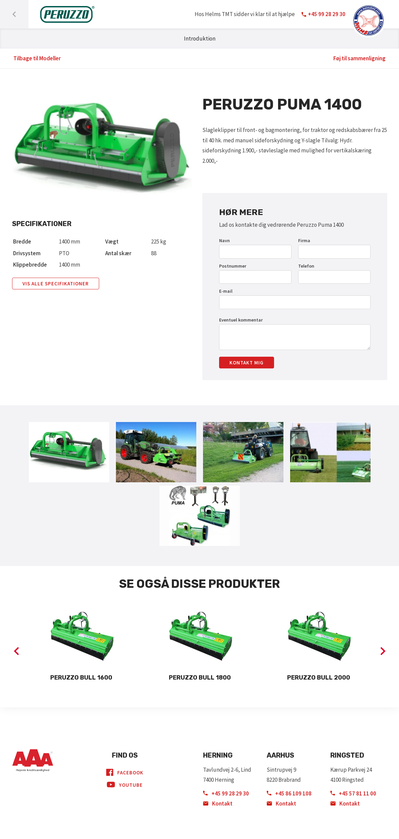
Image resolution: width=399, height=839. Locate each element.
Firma (304, 240)
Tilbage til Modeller (37, 58)
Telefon (306, 266)
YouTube (125, 785)
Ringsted (347, 755)
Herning (217, 755)
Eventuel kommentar (241, 320)
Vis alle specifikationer (55, 283)
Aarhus (280, 755)
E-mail (225, 291)
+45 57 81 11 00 (353, 793)
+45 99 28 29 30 (226, 793)
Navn (224, 240)
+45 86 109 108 (289, 793)
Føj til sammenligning (359, 58)
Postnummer (232, 266)
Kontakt (217, 803)
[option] (81, 646)
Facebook (124, 772)
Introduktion (199, 38)
